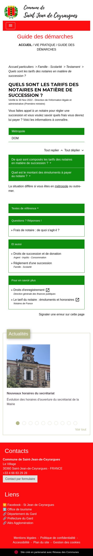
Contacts (16, 450)
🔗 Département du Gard (20, 513)
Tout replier (54, 150)
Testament (73, 66)
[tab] (46, 131)
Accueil (25, 45)
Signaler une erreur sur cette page (62, 314)
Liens (12, 494)
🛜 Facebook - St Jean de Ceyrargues (28, 504)
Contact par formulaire (20, 478)
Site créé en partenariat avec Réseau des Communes (46, 552)
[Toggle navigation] (10, 25)
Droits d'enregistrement (31, 289)
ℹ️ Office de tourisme (17, 509)
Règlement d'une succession (32, 263)
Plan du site (41, 542)
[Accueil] (40, 10)
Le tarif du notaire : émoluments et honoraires (46, 299)
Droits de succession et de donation (37, 253)
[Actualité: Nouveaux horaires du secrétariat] (46, 377)
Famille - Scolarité (50, 66)
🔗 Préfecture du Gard (18, 518)
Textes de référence (23, 208)
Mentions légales (25, 537)
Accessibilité (21, 542)
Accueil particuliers (21, 66)
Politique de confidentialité (57, 537)
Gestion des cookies (66, 542)
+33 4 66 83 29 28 (15, 473)
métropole (61, 186)
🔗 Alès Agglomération (18, 523)
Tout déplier (74, 150)
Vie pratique (44, 45)
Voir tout (80, 429)
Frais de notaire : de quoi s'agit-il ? (36, 230)
